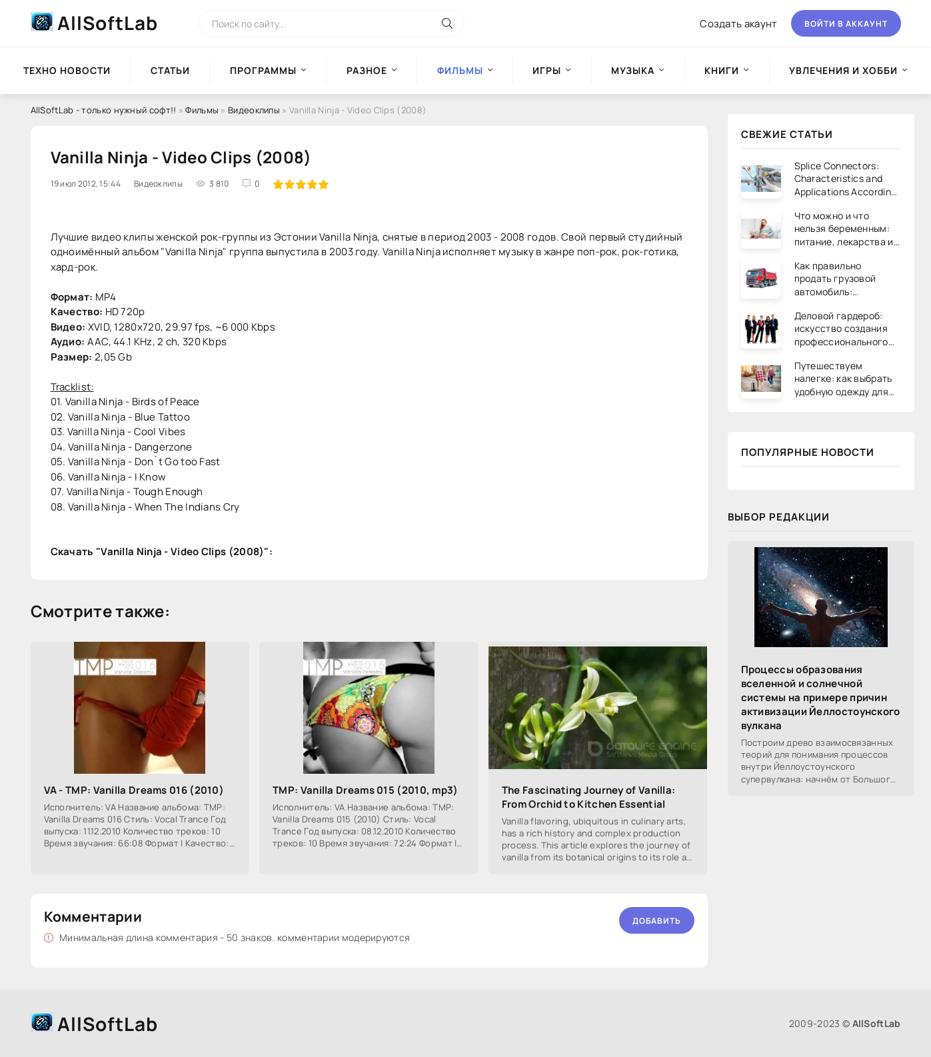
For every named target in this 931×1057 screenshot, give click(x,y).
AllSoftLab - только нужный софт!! (104, 110)
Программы (263, 70)
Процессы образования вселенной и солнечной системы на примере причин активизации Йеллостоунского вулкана (820, 697)
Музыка (632, 70)
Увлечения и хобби (843, 70)
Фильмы (202, 110)
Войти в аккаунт (846, 23)
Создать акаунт (738, 24)
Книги (721, 70)
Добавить (656, 920)
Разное (367, 70)
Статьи (170, 70)
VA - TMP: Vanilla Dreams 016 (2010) (134, 790)
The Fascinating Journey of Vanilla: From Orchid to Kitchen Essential (589, 797)
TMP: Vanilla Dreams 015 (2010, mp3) (366, 790)
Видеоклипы (254, 110)
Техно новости (67, 70)
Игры (546, 70)
